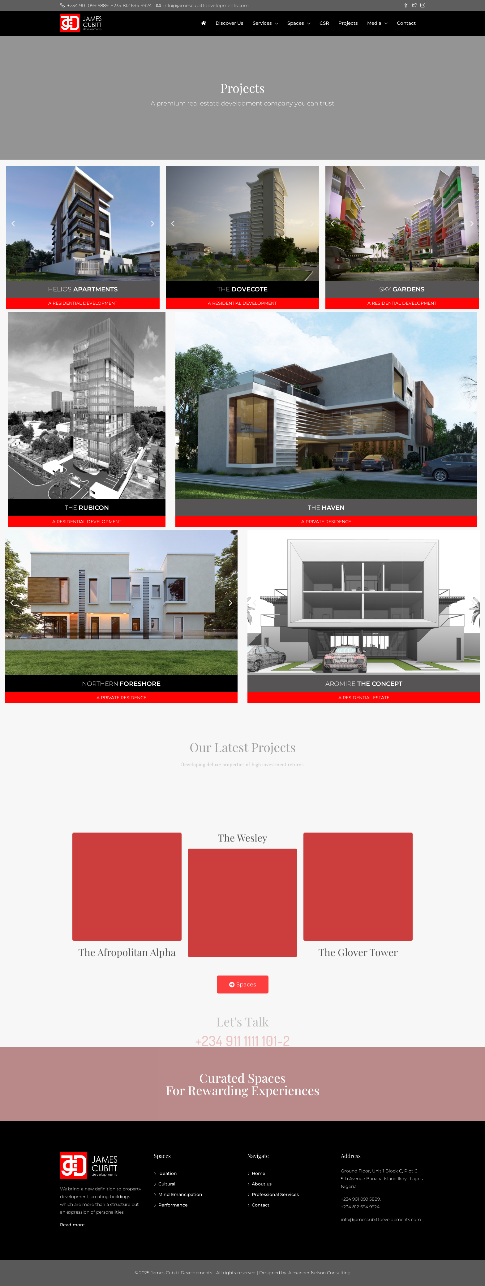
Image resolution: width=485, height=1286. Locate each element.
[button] (13, 223)
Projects (348, 23)
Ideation (167, 1173)
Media (374, 23)
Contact (406, 23)
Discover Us (229, 23)
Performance (173, 1205)
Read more (72, 1225)
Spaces (295, 23)
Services (262, 23)
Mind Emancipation (180, 1194)
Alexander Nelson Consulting (319, 1272)
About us (262, 1184)
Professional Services (275, 1194)
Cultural (166, 1184)
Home (258, 1173)
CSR (324, 23)
